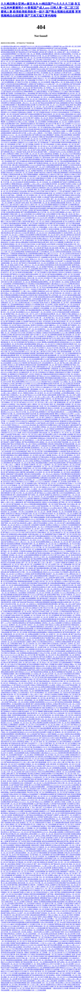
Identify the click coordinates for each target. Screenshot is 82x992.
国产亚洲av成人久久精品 (65, 790)
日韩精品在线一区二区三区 (31, 939)
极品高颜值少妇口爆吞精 (22, 704)
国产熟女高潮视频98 (28, 442)
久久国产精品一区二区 (50, 743)
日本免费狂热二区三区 (47, 251)
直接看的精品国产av (19, 815)
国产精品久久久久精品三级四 (19, 274)
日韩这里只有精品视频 (55, 444)
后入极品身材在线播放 (61, 770)
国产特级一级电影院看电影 (56, 894)
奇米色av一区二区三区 (68, 378)
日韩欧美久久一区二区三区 (31, 677)
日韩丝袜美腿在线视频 (31, 86)
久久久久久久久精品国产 (42, 481)
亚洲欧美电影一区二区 (52, 161)
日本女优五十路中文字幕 (11, 481)
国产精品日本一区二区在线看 (26, 591)
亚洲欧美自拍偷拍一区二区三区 (45, 235)
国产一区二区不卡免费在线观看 (45, 167)
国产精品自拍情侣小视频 (57, 570)
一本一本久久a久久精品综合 (55, 289)
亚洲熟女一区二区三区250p (39, 89)
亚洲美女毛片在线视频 (14, 638)
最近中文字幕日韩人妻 (14, 201)
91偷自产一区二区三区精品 (18, 329)
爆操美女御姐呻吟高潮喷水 (49, 621)
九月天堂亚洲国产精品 (10, 581)
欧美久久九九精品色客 (23, 525)
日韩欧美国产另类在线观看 (14, 474)
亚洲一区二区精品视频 (28, 80)
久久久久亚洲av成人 (51, 231)
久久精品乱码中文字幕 (10, 917)
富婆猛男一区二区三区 (16, 498)
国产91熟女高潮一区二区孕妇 (43, 63)
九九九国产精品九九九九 (27, 547)
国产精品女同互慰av (61, 67)
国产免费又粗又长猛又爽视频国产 (43, 135)
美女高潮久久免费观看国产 (11, 291)
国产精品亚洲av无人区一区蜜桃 (31, 824)
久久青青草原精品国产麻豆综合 (69, 611)
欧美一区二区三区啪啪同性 (49, 406)
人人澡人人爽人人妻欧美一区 (52, 259)
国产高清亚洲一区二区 (70, 334)
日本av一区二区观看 (61, 250)
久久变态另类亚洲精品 (72, 69)
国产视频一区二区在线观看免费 (60, 568)
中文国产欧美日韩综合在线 (48, 596)
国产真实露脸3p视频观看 (55, 852)
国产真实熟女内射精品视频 (63, 702)
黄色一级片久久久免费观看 (54, 242)
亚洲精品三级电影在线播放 (42, 773)
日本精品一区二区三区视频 (67, 225)
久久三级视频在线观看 (14, 155)
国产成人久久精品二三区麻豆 (61, 438)
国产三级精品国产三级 (65, 95)
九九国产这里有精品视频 (9, 751)
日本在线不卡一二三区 (35, 743)
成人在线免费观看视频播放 (56, 583)
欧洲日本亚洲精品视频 (52, 169)
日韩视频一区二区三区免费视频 (37, 828)
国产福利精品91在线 (12, 472)
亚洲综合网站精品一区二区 (52, 819)
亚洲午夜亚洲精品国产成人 (28, 630)
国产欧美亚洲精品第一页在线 (56, 881)
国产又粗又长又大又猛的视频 (55, 69)
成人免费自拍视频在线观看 (46, 687)
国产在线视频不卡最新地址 (10, 690)
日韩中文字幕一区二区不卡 (62, 63)
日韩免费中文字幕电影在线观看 (11, 103)
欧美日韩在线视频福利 (46, 65)
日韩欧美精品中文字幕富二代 (44, 178)
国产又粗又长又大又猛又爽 (20, 233)
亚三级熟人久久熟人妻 (32, 621)
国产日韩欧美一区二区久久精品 (23, 461)
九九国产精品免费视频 (67, 928)
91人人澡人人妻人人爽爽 (53, 943)
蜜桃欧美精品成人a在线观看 (20, 184)
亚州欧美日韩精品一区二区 (11, 244)
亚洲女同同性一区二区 (71, 233)
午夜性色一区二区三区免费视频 (20, 796)
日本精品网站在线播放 (13, 212)
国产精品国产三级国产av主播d (52, 310)
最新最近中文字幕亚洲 (59, 204)
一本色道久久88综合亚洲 (38, 289)
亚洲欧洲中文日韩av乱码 (67, 421)
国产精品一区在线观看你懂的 (12, 476)
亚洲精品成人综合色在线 (21, 527)
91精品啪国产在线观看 (38, 525)
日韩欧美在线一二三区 (67, 869)
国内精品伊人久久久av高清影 (26, 380)
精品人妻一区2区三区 (68, 214)
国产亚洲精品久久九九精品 (43, 84)
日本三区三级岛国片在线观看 (55, 187)
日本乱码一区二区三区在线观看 (44, 496)
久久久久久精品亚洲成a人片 (69, 592)
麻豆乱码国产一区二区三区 (48, 268)
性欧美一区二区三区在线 (60, 540)
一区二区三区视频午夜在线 (41, 112)
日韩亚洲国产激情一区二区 (29, 543)
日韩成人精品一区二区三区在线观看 (69, 596)
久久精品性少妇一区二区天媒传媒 (16, 285)
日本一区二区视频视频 (63, 167)
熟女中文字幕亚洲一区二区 (27, 528)
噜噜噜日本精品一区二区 (32, 246)
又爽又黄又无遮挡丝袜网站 (62, 54)
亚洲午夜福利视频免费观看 (36, 180)
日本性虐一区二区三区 (72, 101)
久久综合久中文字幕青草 (19, 363)
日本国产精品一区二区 (37, 280)
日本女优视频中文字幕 (53, 214)
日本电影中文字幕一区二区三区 (20, 545)
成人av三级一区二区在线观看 (57, 809)
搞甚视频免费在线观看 (41, 690)
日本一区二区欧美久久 (53, 589)
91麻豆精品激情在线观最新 (23, 61)
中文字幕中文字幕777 (23, 881)
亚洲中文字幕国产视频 (70, 316)
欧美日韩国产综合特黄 (29, 413)
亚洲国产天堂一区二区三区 (46, 849)
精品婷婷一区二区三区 (49, 683)
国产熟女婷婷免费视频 (70, 216)
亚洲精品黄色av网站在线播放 (18, 534)
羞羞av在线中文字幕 (72, 82)
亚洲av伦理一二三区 (67, 417)
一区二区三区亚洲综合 (55, 888)
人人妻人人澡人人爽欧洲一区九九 (12, 393)
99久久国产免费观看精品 (9, 856)
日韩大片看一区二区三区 (27, 178)
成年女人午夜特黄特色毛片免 (23, 250)
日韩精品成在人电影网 (24, 112)
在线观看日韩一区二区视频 (38, 952)
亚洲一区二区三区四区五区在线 (26, 238)
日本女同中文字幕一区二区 (13, 604)
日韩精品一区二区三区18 (48, 427)
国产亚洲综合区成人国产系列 (17, 743)
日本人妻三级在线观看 (8, 896)
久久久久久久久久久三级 (12, 655)
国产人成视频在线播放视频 (65, 856)
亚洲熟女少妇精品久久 (53, 525)
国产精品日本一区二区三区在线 (23, 129)
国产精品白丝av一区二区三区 (46, 50)
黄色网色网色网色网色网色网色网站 (39, 436)
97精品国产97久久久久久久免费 (11, 432)
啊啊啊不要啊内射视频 (45, 711)
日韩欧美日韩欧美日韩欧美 (64, 344)
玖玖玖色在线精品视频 (23, 560)
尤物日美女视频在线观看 (17, 508)
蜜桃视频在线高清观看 (34, 186)
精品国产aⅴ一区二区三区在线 (68, 304)
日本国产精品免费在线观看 (57, 462)
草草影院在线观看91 (64, 647)
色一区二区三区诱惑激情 (16, 342)
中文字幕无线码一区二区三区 (20, 88)
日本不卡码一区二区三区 (32, 758)
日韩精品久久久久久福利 (25, 142)
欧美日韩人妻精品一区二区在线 (70, 658)
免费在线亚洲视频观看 (57, 78)
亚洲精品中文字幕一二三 (61, 628)
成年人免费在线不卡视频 (11, 153)
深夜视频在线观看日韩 (56, 559)
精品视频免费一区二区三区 (56, 355)
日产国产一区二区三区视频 (13, 76)
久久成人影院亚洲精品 (69, 148)
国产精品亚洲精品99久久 (70, 110)
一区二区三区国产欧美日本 (50, 726)
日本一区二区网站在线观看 (29, 634)
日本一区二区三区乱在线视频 (48, 879)
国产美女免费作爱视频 (18, 216)
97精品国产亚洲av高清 (23, 152)
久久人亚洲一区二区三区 (45, 834)
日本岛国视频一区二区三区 (49, 308)
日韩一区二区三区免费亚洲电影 (14, 251)
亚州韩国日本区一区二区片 (23, 444)
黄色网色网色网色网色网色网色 (47, 604)
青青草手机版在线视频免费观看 (27, 606)
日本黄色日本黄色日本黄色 (68, 410)
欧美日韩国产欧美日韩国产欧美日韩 (48, 236)
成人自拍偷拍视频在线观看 (38, 419)
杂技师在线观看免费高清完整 (31, 736)
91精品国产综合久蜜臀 (45, 223)
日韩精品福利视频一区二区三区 (63, 99)
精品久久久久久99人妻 (39, 218)
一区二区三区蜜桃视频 (35, 323)
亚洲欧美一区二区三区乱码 (20, 485)
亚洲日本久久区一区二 (68, 704)
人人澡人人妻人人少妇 (37, 184)
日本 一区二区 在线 (9, 312)
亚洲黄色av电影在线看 (27, 167)
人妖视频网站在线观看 (8, 749)
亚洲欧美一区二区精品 (23, 698)
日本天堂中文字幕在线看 (55, 285)
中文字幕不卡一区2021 (44, 348)
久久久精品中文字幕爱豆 (39, 809)
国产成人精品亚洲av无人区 (42, 768)
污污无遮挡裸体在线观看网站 (41, 820)
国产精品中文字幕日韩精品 (61, 195)
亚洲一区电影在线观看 (66, 159)
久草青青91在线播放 (25, 551)
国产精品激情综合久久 (32, 967)
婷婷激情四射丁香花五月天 (66, 86)
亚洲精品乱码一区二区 (68, 366)
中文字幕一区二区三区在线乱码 (13, 182)
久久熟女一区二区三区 (54, 523)
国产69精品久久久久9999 (26, 800)
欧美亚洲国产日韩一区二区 (22, 589)
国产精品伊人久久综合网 (21, 685)
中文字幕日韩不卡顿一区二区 (25, 54)
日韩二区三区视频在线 (41, 142)
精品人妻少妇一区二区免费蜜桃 (30, 564)
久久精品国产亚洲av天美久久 (19, 657)
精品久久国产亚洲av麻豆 (61, 425)
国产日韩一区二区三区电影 (18, 632)
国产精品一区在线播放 (41, 72)
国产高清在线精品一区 (60, 223)
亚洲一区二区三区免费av (46, 918)
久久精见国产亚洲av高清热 (64, 244)
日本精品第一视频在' (31, 901)
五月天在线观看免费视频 (62, 65)
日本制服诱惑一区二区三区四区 (69, 721)
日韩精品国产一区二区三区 (32, 783)
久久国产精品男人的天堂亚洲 (10, 91)
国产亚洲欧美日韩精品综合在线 (26, 365)
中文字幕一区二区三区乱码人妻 (26, 493)
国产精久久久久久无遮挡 (11, 658)
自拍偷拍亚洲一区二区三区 (21, 282)
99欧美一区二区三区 (28, 836)
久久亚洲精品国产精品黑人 (38, 826)
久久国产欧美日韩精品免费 (35, 169)
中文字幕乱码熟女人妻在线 (20, 259)
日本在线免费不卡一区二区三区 (20, 69)
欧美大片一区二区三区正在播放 (67, 547)
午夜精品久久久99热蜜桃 (32, 304)
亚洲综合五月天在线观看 (66, 459)
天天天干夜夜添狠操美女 (72, 932)
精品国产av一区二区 (60, 432)
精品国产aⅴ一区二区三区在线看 (50, 366)
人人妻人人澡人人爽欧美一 (35, 133)
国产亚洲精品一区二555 (73, 562)
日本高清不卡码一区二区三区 (31, 487)
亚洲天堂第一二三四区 (53, 125)
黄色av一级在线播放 (28, 93)
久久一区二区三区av (15, 359)
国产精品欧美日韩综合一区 (67, 370)
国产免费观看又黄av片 (8, 152)
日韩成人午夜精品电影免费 (15, 110)
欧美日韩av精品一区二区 (19, 385)
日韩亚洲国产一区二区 (34, 417)
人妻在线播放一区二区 (36, 389)
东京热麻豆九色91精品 (14, 397)
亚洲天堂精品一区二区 (56, 453)
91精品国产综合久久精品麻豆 (50, 381)
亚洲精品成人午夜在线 (44, 438)
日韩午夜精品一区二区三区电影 (20, 429)
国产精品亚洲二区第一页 (17, 662)
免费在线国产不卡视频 (13, 483)
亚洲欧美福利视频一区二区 (20, 368)
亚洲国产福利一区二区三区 (58, 530)
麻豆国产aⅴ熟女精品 (60, 74)
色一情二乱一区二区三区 (28, 398)
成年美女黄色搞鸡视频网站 (20, 453)
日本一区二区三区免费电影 (45, 263)
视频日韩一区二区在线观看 (23, 466)
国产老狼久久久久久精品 (9, 926)
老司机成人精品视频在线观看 (58, 457)
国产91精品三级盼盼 (39, 150)
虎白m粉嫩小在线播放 (66, 434)
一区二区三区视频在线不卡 (65, 913)
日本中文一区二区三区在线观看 (41, 868)
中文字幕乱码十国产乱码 (37, 657)
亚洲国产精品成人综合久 (63, 327)
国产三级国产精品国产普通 (21, 89)
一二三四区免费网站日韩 (73, 412)
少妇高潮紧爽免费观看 (50, 451)
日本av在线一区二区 (7, 71)
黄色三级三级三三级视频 (43, 455)
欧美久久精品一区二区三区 (71, 626)
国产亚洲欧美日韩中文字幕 (15, 572)
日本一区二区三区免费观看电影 (63, 387)
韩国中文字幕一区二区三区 (28, 99)
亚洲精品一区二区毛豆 (45, 349)
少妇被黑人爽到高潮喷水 (29, 225)
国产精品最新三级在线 (36, 52)
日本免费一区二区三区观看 (25, 553)
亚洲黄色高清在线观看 (34, 600)
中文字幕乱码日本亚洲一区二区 (48, 513)
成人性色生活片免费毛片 (57, 101)
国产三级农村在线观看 (20, 495)
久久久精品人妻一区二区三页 (40, 673)
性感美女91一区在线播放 (18, 592)
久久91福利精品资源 (68, 127)
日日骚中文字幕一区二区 (38, 924)
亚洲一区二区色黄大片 (56, 193)
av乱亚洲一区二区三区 (56, 510)
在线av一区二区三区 (7, 466)
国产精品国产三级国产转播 (13, 370)
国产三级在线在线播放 (38, 704)
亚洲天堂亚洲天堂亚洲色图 (27, 131)
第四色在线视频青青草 (49, 841)
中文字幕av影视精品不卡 (37, 585)
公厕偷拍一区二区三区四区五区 (35, 640)
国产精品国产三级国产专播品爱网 (48, 658)
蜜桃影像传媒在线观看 (71, 559)
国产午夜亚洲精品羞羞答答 (32, 502)
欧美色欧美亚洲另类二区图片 (38, 453)
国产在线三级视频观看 (60, 103)
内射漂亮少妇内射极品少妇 (46, 756)
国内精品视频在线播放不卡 (71, 71)
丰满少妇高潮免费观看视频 (49, 670)
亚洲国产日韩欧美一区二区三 (33, 464)
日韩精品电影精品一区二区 (66, 268)
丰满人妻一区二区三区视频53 (67, 743)
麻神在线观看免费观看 (21, 585)
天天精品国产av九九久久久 (24, 510)
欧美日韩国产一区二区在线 (29, 65)
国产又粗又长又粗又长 (29, 532)
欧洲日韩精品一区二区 (23, 319)
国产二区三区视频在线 (20, 161)
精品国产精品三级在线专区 (18, 148)
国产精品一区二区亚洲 (34, 248)
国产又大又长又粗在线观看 (37, 71)
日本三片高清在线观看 (57, 651)
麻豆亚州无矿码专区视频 (21, 334)
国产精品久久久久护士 (60, 781)
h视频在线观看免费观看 (54, 71)
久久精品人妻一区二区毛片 (47, 873)
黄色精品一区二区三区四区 (20, 336)
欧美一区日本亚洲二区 (46, 321)
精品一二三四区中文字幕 (24, 229)
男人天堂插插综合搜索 (33, 813)
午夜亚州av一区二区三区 (60, 291)
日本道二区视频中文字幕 (53, 885)
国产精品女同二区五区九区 (59, 864)
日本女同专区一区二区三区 (51, 59)
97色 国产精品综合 (49, 973)
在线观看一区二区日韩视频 (37, 121)
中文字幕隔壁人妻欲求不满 (68, 572)
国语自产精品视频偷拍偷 (57, 118)
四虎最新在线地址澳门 (16, 246)
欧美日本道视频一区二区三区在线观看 (61, 229)
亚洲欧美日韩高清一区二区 (17, 366)
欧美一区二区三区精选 (8, 319)
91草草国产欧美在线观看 (58, 803)
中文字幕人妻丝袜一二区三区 (59, 536)
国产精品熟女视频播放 (41, 210)
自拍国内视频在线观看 (26, 660)
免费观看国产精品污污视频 (53, 534)
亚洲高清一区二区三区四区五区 (59, 319)
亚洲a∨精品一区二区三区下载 (43, 74)
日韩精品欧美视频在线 (17, 253)
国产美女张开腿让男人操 (11, 834)
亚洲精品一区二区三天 (67, 766)
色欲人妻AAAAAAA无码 (27, 506)
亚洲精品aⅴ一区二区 (40, 839)
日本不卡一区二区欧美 (60, 120)
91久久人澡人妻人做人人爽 (33, 351)
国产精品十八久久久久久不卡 (12, 532)
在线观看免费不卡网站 (41, 430)
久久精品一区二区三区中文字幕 (37, 679)
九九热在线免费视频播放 (32, 478)
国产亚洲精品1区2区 (7, 74)
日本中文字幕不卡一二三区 (53, 191)
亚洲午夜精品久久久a (26, 193)
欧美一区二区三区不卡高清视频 (50, 393)
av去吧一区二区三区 (7, 585)
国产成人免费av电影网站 (40, 613)
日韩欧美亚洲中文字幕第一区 (44, 822)
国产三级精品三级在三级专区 (68, 700)
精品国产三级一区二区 (20, 549)
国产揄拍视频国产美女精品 (25, 773)
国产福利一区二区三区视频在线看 (68, 478)
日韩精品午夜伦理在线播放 (50, 332)
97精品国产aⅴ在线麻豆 (36, 966)
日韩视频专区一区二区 (21, 626)
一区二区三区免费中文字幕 (42, 272)
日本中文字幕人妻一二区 (37, 317)
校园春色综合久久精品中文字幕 (49, 174)
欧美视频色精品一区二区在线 (70, 896)
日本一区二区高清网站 (20, 176)
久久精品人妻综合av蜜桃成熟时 (19, 242)
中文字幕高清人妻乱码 (73, 187)
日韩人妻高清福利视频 (64, 351)
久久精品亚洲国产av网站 (69, 890)
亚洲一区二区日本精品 (65, 598)
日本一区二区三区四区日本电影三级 (35, 956)
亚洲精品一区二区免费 (58, 805)
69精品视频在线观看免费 (54, 165)
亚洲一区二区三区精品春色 (47, 741)
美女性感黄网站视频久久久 (44, 542)
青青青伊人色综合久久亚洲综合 (61, 272)
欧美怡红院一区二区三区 (42, 777)
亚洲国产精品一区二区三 (65, 395)
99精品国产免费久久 (19, 892)
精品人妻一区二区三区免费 (32, 57)
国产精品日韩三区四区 (30, 730)
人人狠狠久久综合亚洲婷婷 (26, 235)
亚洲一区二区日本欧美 (23, 355)
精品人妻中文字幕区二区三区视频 (68, 338)
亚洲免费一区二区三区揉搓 (25, 195)
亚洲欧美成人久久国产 (27, 331)
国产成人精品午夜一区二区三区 (50, 440)
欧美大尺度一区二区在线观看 (36, 216)
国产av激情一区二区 (9, 457)
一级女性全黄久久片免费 (14, 756)
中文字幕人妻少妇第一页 (60, 348)
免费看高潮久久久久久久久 (29, 738)
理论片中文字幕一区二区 (33, 287)
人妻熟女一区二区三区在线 (40, 404)
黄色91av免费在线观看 (62, 756)
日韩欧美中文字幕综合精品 (59, 449)
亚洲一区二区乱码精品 (8, 864)
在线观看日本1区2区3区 (48, 257)
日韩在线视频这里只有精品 (9, 72)
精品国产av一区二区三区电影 (20, 988)
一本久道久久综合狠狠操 (52, 389)
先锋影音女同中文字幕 (18, 133)
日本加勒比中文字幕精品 (33, 332)
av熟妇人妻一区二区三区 (47, 67)
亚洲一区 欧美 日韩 (43, 476)
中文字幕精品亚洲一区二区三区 (66, 50)
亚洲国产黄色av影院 (33, 670)
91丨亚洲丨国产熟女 (54, 892)
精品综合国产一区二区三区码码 (41, 312)
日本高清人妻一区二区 (34, 715)
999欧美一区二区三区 (40, 979)
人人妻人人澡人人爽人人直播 (49, 397)
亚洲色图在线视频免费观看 (38, 504)
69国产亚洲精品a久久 (48, 707)
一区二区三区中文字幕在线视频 (37, 852)
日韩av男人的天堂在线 (66, 287)
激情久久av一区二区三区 (69, 133)
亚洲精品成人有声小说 (44, 291)
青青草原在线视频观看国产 (38, 894)
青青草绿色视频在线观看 (69, 142)
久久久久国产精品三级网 (11, 770)
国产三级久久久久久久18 (51, 766)
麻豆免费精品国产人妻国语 (25, 84)
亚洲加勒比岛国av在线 (18, 186)
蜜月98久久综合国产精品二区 (61, 461)
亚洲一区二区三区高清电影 (65, 201)
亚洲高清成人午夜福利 (23, 749)
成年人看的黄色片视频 (23, 261)
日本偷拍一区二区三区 (8, 210)
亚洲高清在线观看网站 (22, 280)
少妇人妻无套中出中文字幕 (20, 915)
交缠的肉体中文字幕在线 (72, 97)
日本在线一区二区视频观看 (50, 182)
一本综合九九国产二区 (32, 920)
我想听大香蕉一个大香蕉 (53, 353)
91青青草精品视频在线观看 (52, 323)
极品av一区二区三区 (37, 221)
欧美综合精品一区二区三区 (38, 274)
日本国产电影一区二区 (35, 146)
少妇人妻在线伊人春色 (23, 404)
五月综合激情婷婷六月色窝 (62, 719)
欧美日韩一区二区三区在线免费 (17, 694)
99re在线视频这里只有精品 (63, 496)
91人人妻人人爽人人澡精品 (39, 319)
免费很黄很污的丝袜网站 (48, 478)
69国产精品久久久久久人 (57, 430)
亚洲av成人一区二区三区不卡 (46, 344)
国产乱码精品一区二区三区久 (60, 436)
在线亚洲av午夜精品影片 (48, 950)
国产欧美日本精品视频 (29, 459)
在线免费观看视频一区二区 (45, 365)
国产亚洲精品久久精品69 (9, 711)
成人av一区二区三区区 (50, 146)
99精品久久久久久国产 (49, 487)
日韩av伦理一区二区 (17, 240)
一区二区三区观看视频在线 (69, 353)
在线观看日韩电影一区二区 (31, 76)
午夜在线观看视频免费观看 (68, 161)
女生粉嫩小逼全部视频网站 (27, 598)
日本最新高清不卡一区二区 (40, 429)
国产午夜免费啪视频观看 (53, 116)
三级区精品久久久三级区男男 (40, 579)
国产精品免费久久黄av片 (51, 434)
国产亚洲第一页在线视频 (14, 93)
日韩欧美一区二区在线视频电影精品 (12, 304)
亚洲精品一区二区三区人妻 (39, 698)
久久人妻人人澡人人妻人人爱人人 (15, 828)
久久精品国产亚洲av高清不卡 (40, 302)
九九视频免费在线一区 (64, 543)
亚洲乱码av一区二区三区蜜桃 (68, 513)
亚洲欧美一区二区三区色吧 (69, 323)
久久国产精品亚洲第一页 (43, 506)
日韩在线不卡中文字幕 (17, 332)
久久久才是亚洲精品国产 (19, 451)
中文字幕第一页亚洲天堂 (53, 133)
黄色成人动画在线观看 (49, 395)
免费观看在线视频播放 (11, 295)
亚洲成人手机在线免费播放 (63, 135)
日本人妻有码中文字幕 (44, 380)
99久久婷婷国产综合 (38, 214)
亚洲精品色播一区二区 (58, 302)
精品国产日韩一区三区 (30, 513)
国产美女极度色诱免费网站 (31, 159)
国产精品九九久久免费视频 (41, 802)
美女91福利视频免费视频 (50, 287)
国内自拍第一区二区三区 (26, 883)
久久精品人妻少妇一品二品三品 (43, 581)
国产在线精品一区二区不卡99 (57, 61)
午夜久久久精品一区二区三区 (33, 911)
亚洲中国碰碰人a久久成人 (63, 212)
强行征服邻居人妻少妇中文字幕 (46, 123)
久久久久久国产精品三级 (38, 594)
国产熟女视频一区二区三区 (52, 391)
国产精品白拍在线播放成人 (35, 815)
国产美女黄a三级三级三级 (15, 807)
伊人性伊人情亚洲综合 (45, 153)
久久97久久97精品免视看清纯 (16, 530)
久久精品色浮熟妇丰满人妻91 (37, 385)
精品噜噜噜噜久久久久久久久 (44, 702)
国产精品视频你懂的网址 (34, 310)
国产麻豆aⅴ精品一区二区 (54, 170)
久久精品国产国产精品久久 (38, 734)
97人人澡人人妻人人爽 (26, 762)
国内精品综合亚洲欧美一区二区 (51, 314)
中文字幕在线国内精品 (59, 380)
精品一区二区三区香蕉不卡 (70, 248)
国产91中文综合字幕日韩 (47, 219)
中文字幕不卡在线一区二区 (23, 150)
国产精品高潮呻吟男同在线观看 (53, 137)
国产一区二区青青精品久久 (18, 675)
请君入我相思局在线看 (37, 116)
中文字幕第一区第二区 (47, 327)
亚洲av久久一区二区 (36, 259)
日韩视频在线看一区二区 (42, 755)
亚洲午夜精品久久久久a (35, 391)
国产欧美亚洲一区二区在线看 (22, 820)
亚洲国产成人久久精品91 (34, 766)
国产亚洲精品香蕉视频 (26, 803)
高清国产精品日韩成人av (60, 937)
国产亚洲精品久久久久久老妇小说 (58, 56)
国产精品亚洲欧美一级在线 (11, 80)
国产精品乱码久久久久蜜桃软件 (29, 308)
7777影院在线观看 (55, 142)
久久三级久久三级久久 (11, 779)
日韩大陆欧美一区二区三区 (59, 909)
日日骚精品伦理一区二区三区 (28, 372)
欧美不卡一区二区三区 (10, 272)
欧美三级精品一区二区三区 (44, 442)
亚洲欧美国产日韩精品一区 (56, 905)
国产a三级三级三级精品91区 (65, 235)
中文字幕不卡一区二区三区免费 (46, 80)
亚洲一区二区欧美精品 (45, 960)
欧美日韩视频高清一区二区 (11, 937)
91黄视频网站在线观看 (59, 768)
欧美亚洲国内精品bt (10, 349)
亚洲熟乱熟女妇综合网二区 (13, 939)
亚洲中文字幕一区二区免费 (53, 903)
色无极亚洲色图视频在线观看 (30, 357)
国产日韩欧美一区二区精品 (53, 52)
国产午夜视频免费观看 (40, 316)
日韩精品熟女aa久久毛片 (66, 346)
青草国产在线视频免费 (56, 429)
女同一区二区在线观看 (10, 449)
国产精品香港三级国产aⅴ (11, 491)
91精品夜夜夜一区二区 (64, 267)
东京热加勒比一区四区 (44, 591)
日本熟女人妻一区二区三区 (15, 299)
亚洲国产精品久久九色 (16, 268)
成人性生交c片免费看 (40, 905)
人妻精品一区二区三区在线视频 (20, 579)
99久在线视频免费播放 (55, 775)
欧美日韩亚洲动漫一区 (38, 589)
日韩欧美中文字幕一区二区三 (67, 600)
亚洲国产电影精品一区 (38, 170)
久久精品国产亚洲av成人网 (66, 451)
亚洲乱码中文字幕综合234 (14, 513)
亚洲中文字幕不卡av (50, 713)
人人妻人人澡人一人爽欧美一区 (13, 464)
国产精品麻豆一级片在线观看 (57, 679)
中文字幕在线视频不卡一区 (64, 707)
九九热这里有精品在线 (49, 783)
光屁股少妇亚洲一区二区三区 (33, 689)
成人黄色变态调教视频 (26, 905)
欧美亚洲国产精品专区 (68, 947)
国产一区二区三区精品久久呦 (60, 199)
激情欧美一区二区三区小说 (38, 233)
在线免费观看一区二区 (10, 276)
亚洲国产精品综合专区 (13, 357)
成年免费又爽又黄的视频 (22, 447)
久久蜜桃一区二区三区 (72, 802)
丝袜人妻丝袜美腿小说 (68, 114)
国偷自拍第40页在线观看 (38, 208)
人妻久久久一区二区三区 (32, 265)
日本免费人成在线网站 (23, 408)
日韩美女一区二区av (48, 623)
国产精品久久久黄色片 (61, 581)
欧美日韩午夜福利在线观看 (49, 677)
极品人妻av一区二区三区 (57, 977)
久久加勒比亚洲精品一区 (42, 91)
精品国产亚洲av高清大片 (67, 397)
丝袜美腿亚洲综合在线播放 (65, 80)
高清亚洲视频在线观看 (42, 283)
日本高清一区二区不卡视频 (37, 643)
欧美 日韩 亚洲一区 (70, 88)
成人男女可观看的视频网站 (29, 174)
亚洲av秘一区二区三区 (61, 542)
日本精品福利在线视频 (52, 527)
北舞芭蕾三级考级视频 (26, 472)
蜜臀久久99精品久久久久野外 (64, 413)
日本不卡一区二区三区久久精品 (31, 434)
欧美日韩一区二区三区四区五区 (52, 110)
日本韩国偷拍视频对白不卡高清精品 (23, 283)
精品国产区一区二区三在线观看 (68, 359)
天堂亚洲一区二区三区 (49, 907)
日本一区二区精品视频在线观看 (20, 199)
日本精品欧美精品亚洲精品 (21, 809)
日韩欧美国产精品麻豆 (32, 739)
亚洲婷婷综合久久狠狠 (10, 800)
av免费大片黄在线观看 (30, 960)
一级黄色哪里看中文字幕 (39, 545)
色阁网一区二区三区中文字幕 (22, 747)
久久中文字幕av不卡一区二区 (65, 219)
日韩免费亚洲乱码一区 (21, 734)
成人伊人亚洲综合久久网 (57, 72)
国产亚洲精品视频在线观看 (35, 378)
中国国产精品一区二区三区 (63, 238)
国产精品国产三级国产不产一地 (60, 361)
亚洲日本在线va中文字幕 (70, 227)
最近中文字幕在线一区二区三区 (52, 186)
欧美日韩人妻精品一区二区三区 (60, 189)
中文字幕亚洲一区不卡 (50, 807)
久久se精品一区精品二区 (56, 685)
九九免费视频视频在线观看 (71, 259)
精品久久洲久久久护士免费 (9, 178)
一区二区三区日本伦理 (55, 952)
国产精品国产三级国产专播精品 (11, 442)
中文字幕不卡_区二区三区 (60, 506)
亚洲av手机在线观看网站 (59, 777)
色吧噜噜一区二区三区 (18, 140)
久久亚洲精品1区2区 (45, 138)
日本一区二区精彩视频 (29, 438)
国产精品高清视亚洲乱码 (56, 412)
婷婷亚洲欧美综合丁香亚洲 (63, 340)
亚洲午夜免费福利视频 (53, 517)
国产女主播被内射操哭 (23, 977)
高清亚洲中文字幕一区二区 (57, 722)
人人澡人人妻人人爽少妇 (37, 984)
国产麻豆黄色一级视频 (36, 415)
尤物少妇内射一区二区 (18, 248)
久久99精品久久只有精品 (22, 574)
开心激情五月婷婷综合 (63, 331)
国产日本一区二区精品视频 (52, 300)
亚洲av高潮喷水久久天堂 (45, 964)
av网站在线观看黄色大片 (11, 666)
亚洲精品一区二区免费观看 (25, 63)
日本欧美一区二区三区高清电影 (44, 144)
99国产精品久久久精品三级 (53, 625)
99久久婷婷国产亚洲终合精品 (43, 817)
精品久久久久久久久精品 (51, 572)
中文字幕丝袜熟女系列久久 (20, 419)
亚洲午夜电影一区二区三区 (27, 348)
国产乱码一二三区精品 (72, 72)
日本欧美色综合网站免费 (19, 137)
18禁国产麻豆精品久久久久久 (19, 289)
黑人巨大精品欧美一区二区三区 (44, 340)
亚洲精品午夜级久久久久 (27, 519)
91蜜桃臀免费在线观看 (21, 56)
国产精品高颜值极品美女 (12, 986)
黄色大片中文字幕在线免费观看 (41, 728)
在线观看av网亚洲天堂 (56, 97)
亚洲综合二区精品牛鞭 (58, 666)
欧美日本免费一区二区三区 (29, 138)
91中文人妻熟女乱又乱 (20, 391)
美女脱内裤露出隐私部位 (33, 110)
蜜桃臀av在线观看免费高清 (44, 54)
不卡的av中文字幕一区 (45, 653)
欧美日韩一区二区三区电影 (24, 172)
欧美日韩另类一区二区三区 (35, 140)
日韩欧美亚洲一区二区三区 (71, 549)
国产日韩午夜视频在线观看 (23, 935)
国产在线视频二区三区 (72, 792)
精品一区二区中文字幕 (23, 118)
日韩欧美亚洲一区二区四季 (33, 647)
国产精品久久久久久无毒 (33, 395)
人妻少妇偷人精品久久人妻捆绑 (66, 788)
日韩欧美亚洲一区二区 (45, 99)
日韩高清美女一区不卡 (27, 692)
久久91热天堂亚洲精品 (17, 521)
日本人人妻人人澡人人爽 (48, 402)
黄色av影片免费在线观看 (54, 148)
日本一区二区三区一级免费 (43, 195)
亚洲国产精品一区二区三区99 (15, 314)
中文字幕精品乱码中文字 (32, 257)
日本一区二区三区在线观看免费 (32, 359)
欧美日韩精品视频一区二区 (41, 798)
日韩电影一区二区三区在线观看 (62, 511)
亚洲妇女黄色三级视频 (56, 176)
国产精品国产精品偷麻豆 (30, 155)
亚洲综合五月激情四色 (38, 187)
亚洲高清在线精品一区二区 (32, 182)
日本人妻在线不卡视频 (35, 137)
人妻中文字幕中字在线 (45, 730)
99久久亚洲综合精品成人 (23, 302)
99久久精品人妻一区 (73, 504)
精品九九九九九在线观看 (24, 218)
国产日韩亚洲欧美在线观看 (61, 800)
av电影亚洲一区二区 (57, 368)
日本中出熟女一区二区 (35, 127)
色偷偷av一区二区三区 (11, 402)
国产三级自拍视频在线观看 (71, 523)
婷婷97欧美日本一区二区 (69, 125)
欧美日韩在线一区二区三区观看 (42, 875)
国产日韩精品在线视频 (32, 114)
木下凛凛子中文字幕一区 (23, 82)
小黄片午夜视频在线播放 (22, 673)
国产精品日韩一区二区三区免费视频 (66, 398)
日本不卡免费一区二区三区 (28, 153)
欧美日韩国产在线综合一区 (45, 398)
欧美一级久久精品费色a (11, 331)
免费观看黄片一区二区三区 (63, 297)
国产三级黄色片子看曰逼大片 (61, 591)
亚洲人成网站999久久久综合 (71, 391)
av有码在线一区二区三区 (59, 295)
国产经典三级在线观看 (11, 577)
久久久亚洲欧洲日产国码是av (63, 528)
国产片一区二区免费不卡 (65, 123)
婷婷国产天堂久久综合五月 (18, 421)
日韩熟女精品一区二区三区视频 (14, 901)
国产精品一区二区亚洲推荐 (41, 854)
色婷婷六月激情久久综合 (9, 817)
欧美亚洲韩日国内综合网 (37, 242)
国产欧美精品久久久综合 (33, 342)
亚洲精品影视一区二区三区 (65, 402)
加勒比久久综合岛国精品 (50, 502)
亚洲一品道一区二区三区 (22, 570)
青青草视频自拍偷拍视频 (53, 378)
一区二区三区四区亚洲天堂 (72, 862)
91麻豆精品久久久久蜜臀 (50, 609)
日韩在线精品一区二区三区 (35, 869)
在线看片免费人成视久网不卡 (31, 446)
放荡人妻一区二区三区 (34, 106)
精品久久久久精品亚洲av (33, 521)
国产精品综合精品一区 (38, 88)
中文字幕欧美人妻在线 (26, 430)
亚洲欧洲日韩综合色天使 (11, 308)
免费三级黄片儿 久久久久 (21, 116)
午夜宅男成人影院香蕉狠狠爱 (16, 378)
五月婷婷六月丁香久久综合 (66, 163)
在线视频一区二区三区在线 (28, 223)
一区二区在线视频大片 (23, 517)
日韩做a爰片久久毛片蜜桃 (32, 785)
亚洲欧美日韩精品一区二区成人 (62, 868)
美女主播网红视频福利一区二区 (24, 455)
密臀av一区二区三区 (69, 508)
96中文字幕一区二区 (7, 189)
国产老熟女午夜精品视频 (66, 406)
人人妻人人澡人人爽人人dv (30, 219)
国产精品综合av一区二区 (25, 496)
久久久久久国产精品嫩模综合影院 (42, 383)
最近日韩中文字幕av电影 (64, 851)
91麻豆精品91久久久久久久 (59, 283)
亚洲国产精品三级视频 (25, 276)
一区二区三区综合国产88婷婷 (15, 114)
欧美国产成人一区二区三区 (54, 317)
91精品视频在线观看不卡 (55, 233)
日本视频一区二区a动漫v (59, 481)
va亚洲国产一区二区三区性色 (10, 99)
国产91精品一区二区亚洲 (36, 495)
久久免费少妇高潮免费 (20, 300)
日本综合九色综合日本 (18, 106)
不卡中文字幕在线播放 (50, 941)
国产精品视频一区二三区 (15, 478)
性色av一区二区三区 (9, 63)
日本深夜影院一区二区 (66, 468)
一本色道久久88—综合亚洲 (46, 645)
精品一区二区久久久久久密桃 (40, 199)
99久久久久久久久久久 (32, 381)
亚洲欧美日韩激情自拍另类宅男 (14, 95)
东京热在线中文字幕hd (38, 261)
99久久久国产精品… (9, 195)
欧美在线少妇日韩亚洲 (41, 129)
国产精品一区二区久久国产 (67, 604)
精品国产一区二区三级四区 (23, 515)
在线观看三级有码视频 (36, 353)
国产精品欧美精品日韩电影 (39, 672)
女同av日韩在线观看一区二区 (44, 830)
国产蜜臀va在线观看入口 (39, 566)
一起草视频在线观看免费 (53, 787)
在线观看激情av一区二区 (22, 97)
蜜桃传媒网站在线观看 (41, 500)
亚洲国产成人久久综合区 (62, 877)
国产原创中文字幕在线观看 (27, 263)
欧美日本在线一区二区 (32, 717)
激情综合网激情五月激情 (27, 666)
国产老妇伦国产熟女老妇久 (26, 602)
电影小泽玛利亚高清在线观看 (22, 78)
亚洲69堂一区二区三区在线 (15, 640)
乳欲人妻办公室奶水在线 (66, 807)
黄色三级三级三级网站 (16, 557)
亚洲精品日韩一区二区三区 (36, 148)
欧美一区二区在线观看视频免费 (39, 368)
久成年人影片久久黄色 (26, 204)
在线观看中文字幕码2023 (66, 246)
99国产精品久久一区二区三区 (25, 651)
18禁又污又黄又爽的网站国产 (22, 613)
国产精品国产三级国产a (10, 528)
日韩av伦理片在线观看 (58, 157)
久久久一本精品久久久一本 (14, 67)
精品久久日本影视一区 (55, 408)
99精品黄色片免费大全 (72, 89)
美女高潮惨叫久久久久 (23, 312)
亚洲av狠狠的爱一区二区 (44, 293)
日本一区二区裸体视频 (64, 564)
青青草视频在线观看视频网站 (37, 632)
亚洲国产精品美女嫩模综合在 (19, 943)
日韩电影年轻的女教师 (42, 651)
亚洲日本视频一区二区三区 (58, 255)
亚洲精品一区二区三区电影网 (40, 82)
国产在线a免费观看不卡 (39, 412)
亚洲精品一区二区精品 (65, 197)
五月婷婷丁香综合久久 (8, 365)
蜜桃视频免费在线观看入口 (14, 86)
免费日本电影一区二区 (69, 819)
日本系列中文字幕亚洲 (36, 300)
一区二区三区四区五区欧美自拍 (69, 253)
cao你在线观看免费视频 (8, 54)
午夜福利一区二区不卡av (64, 645)
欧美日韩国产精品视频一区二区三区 (65, 442)
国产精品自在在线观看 (31, 67)
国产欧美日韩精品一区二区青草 (16, 583)
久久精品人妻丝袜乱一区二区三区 (65, 144)
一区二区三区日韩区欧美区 (23, 135)
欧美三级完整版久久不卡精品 (26, 50)
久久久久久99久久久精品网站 (69, 785)
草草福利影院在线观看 (41, 193)
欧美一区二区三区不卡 (20, 941)
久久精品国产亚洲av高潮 (50, 197)
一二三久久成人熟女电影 (28, 425)
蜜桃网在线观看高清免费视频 (19, 353)
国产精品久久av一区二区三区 (19, 832)
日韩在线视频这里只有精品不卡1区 (58, 276)
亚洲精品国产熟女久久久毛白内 (28, 349)
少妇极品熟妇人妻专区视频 (28, 834)
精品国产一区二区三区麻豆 (54, 574)
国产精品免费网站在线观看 (39, 559)
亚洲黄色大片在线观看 (52, 969)
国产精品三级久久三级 (17, 267)
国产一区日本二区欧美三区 (33, 374)
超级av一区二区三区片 (63, 724)
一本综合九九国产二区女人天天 (59, 210)
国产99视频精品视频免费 (14, 636)
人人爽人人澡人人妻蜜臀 (29, 291)
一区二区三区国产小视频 (61, 960)
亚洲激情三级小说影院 (62, 849)
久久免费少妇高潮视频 (41, 510)
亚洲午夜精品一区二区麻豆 (24, 568)
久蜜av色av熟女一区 (9, 805)
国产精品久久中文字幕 (45, 606)
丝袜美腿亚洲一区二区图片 (70, 696)
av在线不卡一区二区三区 (69, 236)
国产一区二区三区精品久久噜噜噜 (14, 819)
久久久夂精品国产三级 (70, 280)
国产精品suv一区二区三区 (66, 677)
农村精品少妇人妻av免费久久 (34, 538)
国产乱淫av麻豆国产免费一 (39, 152)
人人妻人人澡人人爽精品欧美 (13, 502)
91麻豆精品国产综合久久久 (35, 231)
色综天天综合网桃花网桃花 (49, 758)
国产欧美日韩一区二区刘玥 (61, 293)
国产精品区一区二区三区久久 (20, 566)
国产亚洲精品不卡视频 (13, 321)
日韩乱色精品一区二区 (26, 690)
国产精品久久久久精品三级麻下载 (47, 493)
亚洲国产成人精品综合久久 (26, 120)
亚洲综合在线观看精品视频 (18, 125)
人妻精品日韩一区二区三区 (65, 971)
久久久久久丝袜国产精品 (37, 165)
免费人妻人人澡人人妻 (52, 140)
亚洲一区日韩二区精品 (55, 587)
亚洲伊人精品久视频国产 (45, 917)
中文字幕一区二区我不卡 (30, 201)
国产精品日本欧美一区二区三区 (50, 114)
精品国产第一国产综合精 (14, 677)
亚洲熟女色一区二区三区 (72, 429)
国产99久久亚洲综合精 (32, 508)
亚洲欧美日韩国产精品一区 (68, 155)
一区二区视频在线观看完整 (57, 400)
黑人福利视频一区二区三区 (14, 700)
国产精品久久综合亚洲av (19, 191)
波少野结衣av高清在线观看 (59, 798)
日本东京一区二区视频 (65, 146)
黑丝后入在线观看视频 (39, 444)
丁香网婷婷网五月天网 (13, 726)
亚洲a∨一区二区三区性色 (12, 293)
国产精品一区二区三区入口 (39, 796)
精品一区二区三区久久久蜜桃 (59, 755)
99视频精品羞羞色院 (28, 668)
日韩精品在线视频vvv (71, 510)
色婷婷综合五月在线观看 (29, 918)
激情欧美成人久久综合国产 (54, 261)
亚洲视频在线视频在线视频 (28, 653)
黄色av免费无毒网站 (18, 381)
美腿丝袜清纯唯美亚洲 (50, 374)
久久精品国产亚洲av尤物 (71, 408)
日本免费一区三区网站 (58, 900)
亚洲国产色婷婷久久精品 (68, 184)
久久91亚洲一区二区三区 (42, 472)
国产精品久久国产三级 (32, 721)
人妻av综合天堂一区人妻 (18, 180)
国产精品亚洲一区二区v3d (54, 216)
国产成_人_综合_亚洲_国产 (33, 807)
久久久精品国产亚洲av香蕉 (64, 105)
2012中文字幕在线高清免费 (60, 312)
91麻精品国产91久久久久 (36, 421)
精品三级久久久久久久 (51, 253)
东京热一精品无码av (33, 611)
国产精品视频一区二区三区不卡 (46, 655)
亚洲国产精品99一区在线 (57, 129)
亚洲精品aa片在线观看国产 (42, 461)
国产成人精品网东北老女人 (56, 485)
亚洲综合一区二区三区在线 (67, 621)
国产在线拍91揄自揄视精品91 (64, 178)
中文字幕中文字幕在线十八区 (60, 206)
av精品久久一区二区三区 (45, 770)
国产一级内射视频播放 (73, 302)
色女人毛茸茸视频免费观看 (62, 519)
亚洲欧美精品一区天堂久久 (32, 557)
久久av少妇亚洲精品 (39, 276)
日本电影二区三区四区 (52, 592)
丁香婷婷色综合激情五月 (27, 123)
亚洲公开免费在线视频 (56, 270)
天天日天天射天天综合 (28, 244)
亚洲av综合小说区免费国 (66, 57)
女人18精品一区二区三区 (68, 381)
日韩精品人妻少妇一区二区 (9, 628)
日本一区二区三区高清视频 (43, 204)
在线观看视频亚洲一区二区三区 (27, 856)
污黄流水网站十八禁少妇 (18, 59)
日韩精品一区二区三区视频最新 (35, 764)
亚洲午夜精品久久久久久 (22, 672)
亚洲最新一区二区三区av (61, 153)
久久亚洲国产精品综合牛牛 (29, 321)
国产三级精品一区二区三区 (39, 118)
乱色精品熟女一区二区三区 (66, 231)
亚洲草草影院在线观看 (50, 95)
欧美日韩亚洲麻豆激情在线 (64, 357)
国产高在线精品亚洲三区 (37, 975)
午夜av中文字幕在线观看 (18, 664)
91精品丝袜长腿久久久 (69, 186)
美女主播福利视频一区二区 (38, 202)
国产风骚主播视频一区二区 (15, 440)
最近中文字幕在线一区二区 (20, 862)
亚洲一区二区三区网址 (23, 187)
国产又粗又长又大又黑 (46, 738)
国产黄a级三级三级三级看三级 (51, 248)
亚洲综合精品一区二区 (32, 240)
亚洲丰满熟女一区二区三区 (46, 532)
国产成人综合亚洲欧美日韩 (44, 120)
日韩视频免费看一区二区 (69, 975)
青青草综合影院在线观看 (61, 751)
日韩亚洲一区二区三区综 (9, 641)
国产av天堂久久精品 (49, 351)
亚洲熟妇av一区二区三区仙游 (48, 86)
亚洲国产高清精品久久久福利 (38, 270)
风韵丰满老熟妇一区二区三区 (50, 717)
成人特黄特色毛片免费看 (41, 255)
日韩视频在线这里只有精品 (27, 236)
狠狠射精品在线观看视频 (14, 960)
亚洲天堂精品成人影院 (38, 560)
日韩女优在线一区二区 (45, 432)
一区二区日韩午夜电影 (44, 489)
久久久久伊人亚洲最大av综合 (61, 138)
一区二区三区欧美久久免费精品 (52, 106)
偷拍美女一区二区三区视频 (31, 427)
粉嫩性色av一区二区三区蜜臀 (58, 325)
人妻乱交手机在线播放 (39, 523)
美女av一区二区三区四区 (70, 521)
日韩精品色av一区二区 (17, 395)
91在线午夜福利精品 (60, 738)
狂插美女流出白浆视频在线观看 (54, 491)
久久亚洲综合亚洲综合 (32, 709)
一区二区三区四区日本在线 (54, 329)
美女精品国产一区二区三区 (21, 868)
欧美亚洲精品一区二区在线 (9, 687)
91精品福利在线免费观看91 (9, 506)
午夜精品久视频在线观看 (63, 641)
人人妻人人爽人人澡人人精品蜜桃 (46, 981)
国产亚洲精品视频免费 (13, 65)
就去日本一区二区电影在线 (28, 770)
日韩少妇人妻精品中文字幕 (33, 608)
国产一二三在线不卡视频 (57, 562)
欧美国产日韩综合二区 (36, 903)
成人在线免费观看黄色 (50, 346)
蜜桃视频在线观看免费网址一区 (41, 282)
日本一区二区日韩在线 (41, 660)
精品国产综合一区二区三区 (38, 485)
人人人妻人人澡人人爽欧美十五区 (38, 530)
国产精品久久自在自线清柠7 (13, 159)
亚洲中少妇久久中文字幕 (30, 877)
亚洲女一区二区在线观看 (36, 760)
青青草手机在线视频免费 (21, 389)
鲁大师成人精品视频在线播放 (26, 344)
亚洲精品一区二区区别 (60, 692)
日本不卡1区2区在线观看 (30, 432)
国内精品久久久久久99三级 (26, 732)
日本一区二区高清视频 (49, 824)
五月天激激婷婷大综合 (16, 783)
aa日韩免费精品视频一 (44, 131)
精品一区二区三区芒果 (35, 451)
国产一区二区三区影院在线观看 (20, 587)
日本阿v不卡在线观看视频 (12, 219)
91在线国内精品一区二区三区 (49, 76)
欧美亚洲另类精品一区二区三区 (16, 907)
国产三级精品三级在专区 (40, 101)
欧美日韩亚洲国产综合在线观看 (37, 583)
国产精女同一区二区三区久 (65, 824)
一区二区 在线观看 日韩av (29, 483)
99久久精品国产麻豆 (23, 559)
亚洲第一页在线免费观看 (64, 739)
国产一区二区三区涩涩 (70, 534)
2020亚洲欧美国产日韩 (11, 123)
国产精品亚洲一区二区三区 (47, 483)
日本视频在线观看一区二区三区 (56, 121)
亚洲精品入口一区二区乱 (57, 89)
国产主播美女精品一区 (17, 608)
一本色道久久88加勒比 (50, 694)
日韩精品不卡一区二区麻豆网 (45, 577)
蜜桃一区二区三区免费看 (42, 189)
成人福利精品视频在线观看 (56, 202)
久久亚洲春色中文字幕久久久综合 (17, 121)
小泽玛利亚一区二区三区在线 (37, 285)
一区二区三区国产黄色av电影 (57, 504)
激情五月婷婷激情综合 (47, 265)
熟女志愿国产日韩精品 (62, 664)
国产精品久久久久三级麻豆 (24, 163)
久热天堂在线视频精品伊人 (67, 493)
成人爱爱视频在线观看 (55, 334)
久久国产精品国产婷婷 (72, 583)
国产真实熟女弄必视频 (39, 61)
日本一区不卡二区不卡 (32, 314)
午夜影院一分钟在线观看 (33, 299)
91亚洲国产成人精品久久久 (25, 839)
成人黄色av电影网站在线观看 (39, 722)
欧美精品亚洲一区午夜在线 (9, 131)
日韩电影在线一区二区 (18, 869)
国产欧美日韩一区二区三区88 (28, 687)
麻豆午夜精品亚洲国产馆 (42, 295)
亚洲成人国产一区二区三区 (24, 562)
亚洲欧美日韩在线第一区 (25, 108)
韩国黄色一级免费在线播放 (14, 57)
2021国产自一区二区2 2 (16, 689)
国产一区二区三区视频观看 (67, 879)
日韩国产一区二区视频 (73, 430)
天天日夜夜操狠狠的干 (66, 662)
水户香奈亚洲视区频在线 (48, 619)
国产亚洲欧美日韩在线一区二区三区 (45, 163)
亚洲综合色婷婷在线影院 (72, 208)
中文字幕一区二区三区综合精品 (46, 547)
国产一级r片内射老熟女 (53, 585)
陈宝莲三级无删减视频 (35, 346)
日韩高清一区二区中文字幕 (9, 898)
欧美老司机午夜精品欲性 (71, 625)
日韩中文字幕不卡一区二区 (38, 334)
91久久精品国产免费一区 (27, 577)
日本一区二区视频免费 (55, 545)
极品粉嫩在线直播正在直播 (26, 105)
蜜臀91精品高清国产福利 (42, 805)
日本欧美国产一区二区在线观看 (38, 176)
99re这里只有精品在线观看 (68, 922)
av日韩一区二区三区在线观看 (12, 487)
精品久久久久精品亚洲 (26, 72)
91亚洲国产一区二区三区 (70, 557)
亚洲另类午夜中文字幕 (38, 706)
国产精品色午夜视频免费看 (58, 93)
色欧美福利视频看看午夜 (9, 50)
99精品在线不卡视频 (12, 830)
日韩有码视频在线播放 (25, 255)
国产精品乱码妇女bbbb (11, 762)
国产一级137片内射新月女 (71, 52)
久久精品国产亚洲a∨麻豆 (21, 202)
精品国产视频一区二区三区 (39, 570)
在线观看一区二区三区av (26, 724)
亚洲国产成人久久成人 (49, 299)
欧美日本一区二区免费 (10, 979)
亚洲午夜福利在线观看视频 (21, 858)
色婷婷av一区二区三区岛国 (55, 88)
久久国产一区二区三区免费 (25, 913)
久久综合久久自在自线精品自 (60, 112)
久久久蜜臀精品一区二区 (70, 106)
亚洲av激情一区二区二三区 (69, 845)
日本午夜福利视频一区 (41, 762)
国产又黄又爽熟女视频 (21, 317)
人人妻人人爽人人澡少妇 (23, 696)
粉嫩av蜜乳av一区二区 (58, 82)
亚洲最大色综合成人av (8, 172)
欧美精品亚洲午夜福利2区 (21, 594)
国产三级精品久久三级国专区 (51, 417)
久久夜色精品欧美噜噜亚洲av (43, 628)
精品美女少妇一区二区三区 (44, 719)
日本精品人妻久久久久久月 (56, 675)
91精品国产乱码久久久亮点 (57, 152)
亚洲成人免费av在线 (41, 400)
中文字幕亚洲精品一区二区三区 (62, 773)
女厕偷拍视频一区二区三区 (9, 263)
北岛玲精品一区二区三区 (27, 681)
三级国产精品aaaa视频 (21, 71)
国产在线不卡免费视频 (67, 182)
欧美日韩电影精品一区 (25, 979)
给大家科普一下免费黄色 (36, 885)
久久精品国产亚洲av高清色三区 (13, 615)
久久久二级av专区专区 (11, 204)
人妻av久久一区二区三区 (29, 103)
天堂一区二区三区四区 (48, 564)
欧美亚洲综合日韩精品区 (50, 57)
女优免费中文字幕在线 (18, 679)
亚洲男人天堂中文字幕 (30, 297)
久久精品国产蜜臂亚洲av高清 (15, 707)
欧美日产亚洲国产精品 (47, 638)
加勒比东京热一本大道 (43, 666)
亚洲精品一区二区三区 (27, 822)
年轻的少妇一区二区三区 (69, 59)
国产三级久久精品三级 (38, 696)
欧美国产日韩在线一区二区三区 (45, 913)
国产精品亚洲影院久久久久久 (39, 832)
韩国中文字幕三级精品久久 (70, 314)
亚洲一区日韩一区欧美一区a (12, 781)
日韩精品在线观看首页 (55, 632)
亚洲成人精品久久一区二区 (41, 78)
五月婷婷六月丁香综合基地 (41, 157)
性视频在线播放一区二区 (22, 170)
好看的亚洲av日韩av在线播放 (52, 127)
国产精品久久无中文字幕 (36, 191)
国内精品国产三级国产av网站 (26, 641)
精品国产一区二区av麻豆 (34, 59)
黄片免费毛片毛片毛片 (46, 555)
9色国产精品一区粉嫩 (66, 415)
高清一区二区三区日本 (23, 457)
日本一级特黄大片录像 (67, 174)
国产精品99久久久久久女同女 (56, 150)
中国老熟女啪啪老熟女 (73, 150)
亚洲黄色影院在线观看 (23, 706)
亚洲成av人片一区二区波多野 (23, 189)
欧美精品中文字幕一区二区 (38, 56)
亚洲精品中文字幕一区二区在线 (21, 101)
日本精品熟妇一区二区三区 (15, 257)
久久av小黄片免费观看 (67, 332)
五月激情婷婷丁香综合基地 (42, 108)
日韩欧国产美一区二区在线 (16, 717)
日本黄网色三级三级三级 (68, 76)
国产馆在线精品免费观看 (12, 543)
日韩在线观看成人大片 (34, 907)
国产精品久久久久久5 (43, 376)
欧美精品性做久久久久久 (67, 342)
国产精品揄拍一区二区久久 (39, 97)
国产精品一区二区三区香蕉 (9, 551)
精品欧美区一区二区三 (36, 527)
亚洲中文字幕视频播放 (48, 357)
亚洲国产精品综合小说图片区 (43, 172)
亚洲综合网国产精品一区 (55, 594)
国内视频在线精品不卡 (20, 323)
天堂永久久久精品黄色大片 (44, 387)
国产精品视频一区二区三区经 (60, 472)
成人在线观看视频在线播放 (34, 253)
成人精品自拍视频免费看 (60, 108)
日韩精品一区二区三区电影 (41, 909)
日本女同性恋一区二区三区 (53, 626)
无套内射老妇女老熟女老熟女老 (16, 197)
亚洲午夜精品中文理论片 (41, 551)
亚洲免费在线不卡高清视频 (26, 206)
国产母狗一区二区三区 (66, 502)
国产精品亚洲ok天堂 (22, 52)
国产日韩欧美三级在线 (8, 261)
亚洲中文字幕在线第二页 (26, 479)
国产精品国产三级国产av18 (43, 779)
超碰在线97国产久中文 (49, 338)
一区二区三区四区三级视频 (62, 606)
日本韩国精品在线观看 (17, 621)
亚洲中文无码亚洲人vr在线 (39, 325)
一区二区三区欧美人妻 (63, 634)
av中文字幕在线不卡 (71, 118)
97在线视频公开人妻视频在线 (23, 500)
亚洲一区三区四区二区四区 (24, 210)
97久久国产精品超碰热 (50, 359)
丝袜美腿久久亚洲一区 (65, 308)
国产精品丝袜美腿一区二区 (71, 444)
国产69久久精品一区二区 (62, 555)
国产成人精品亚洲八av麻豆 (50, 159)
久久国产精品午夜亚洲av (42, 803)
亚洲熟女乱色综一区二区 (19, 346)
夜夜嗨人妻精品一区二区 (66, 694)
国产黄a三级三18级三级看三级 (69, 363)
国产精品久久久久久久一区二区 (29, 402)
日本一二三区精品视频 (38, 928)
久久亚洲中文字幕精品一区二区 (45, 331)
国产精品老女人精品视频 (72, 176)
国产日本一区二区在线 (38, 896)
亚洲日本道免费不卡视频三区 (10, 540)
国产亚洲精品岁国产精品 (62, 794)
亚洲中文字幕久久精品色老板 (20, 221)
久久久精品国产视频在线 (32, 498)
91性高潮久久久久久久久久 (49, 246)
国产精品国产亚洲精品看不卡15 (70, 709)
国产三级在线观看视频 (72, 129)
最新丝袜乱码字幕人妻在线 (33, 95)
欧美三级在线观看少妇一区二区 (33, 370)
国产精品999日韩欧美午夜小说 (71, 689)
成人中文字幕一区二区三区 (46, 212)
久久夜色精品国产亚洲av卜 (57, 447)
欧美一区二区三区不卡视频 (39, 977)
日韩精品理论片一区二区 (29, 645)
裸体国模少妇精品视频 (28, 293)
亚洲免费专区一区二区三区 (39, 447)
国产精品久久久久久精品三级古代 (52, 508)
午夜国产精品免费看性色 (39, 408)
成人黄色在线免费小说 (29, 756)
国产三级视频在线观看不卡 (31, 619)
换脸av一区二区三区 (57, 515)
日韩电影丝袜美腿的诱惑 (16, 327)
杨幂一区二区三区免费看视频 (12, 468)
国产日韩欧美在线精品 (27, 400)
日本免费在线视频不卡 (10, 105)
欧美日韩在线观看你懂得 (36, 161)
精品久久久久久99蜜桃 (26, 481)
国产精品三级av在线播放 (14, 947)
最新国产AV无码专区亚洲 (71, 165)
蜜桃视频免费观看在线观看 (68, 169)
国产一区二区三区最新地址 (61, 84)
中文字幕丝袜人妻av (67, 389)
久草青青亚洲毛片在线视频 (70, 116)
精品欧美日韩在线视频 (43, 206)
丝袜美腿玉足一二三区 (32, 440)
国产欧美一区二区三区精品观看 (22, 157)
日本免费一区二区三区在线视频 (13, 338)
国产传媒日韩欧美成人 (43, 681)
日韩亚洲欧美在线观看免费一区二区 (14, 611)
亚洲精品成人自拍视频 (21, 470)
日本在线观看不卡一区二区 (50, 363)
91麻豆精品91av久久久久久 (68, 726)
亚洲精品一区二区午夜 (14, 619)
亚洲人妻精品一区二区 (13, 824)
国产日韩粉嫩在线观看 (14, 459)
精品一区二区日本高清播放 (47, 201)
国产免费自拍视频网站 (38, 517)
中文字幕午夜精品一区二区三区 (14, 873)
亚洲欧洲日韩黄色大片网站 (56, 979)
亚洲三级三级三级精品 (73, 924)
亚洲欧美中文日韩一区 (69, 585)
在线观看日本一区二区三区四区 (48, 225)
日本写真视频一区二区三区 (44, 519)
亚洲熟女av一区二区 (31, 873)
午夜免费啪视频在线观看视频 (23, 74)
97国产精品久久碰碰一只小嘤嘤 (62, 131)
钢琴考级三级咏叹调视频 (19, 885)
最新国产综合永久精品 (38, 69)
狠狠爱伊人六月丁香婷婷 (52, 538)
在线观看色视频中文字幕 (14, 438)
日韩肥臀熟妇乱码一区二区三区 (55, 792)
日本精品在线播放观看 (20, 146)
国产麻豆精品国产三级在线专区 (47, 598)
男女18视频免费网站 (26, 91)
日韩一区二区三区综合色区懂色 (14, 351)
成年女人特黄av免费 (60, 349)
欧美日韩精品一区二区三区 (65, 619)
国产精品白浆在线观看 (45, 103)
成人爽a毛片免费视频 (14, 225)
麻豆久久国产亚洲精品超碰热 (22, 316)
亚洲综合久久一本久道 (36, 410)
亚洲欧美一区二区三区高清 (54, 657)
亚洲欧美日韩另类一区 (52, 184)
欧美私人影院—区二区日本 (49, 611)
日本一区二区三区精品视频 (31, 638)
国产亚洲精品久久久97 (11, 542)
